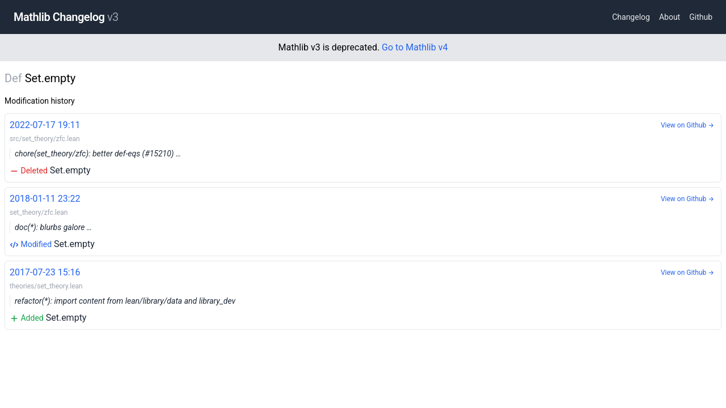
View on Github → (687, 125)
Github (700, 17)
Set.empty (363, 147)
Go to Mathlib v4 (415, 47)
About (669, 17)
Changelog (631, 17)
